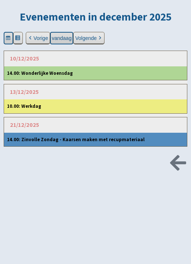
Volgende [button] (88, 38)
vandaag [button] (62, 38)
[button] (8, 38)
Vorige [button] (38, 38)
